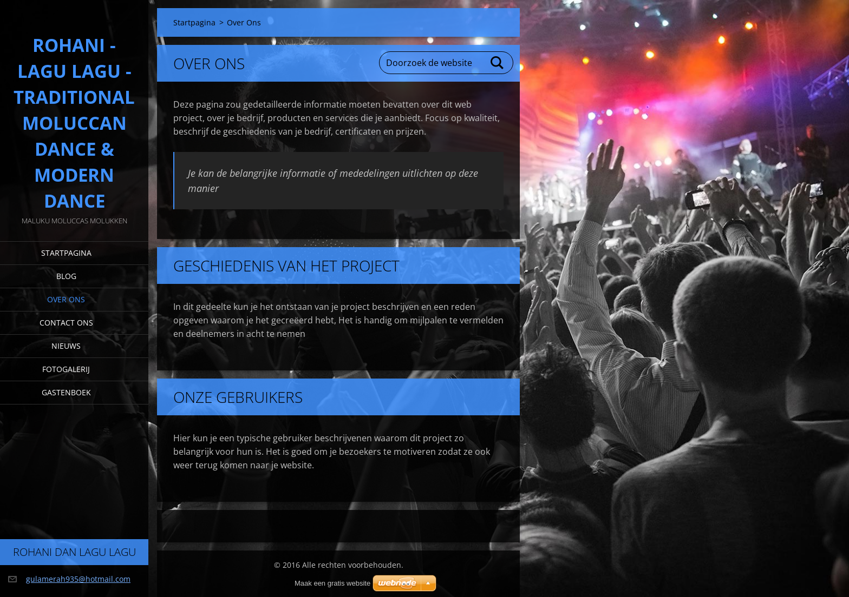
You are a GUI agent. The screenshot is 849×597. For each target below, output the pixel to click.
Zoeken (498, 63)
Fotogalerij (66, 369)
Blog (66, 276)
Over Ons (66, 299)
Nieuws (66, 346)
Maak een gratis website (332, 583)
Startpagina (66, 253)
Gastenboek (66, 392)
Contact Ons (66, 322)
